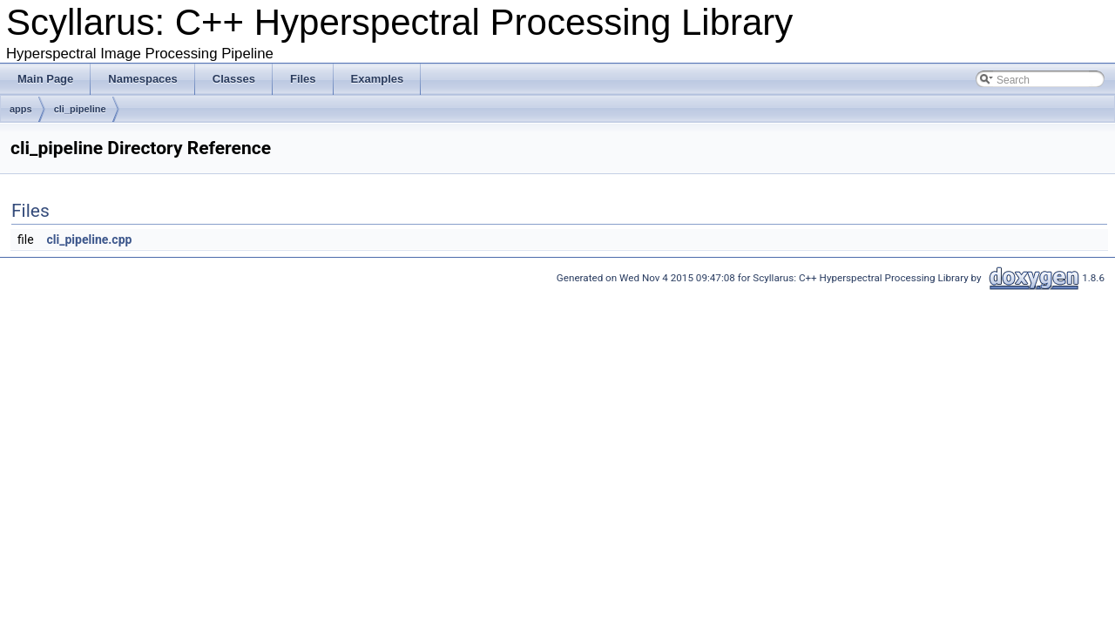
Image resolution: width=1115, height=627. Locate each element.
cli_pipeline (80, 109)
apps (21, 109)
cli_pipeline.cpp (89, 239)
